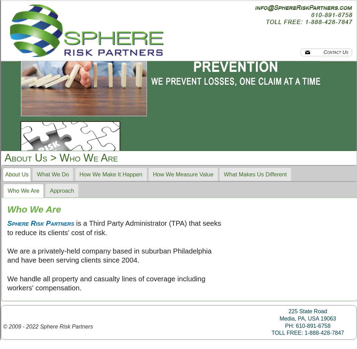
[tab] (17, 175)
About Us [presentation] (17, 174)
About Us (26, 158)
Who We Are (88, 158)
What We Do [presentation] (53, 174)
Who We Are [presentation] (23, 191)
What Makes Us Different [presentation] (255, 174)
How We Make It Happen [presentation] (111, 174)
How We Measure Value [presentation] (183, 174)
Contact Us (326, 52)
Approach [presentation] (62, 191)
